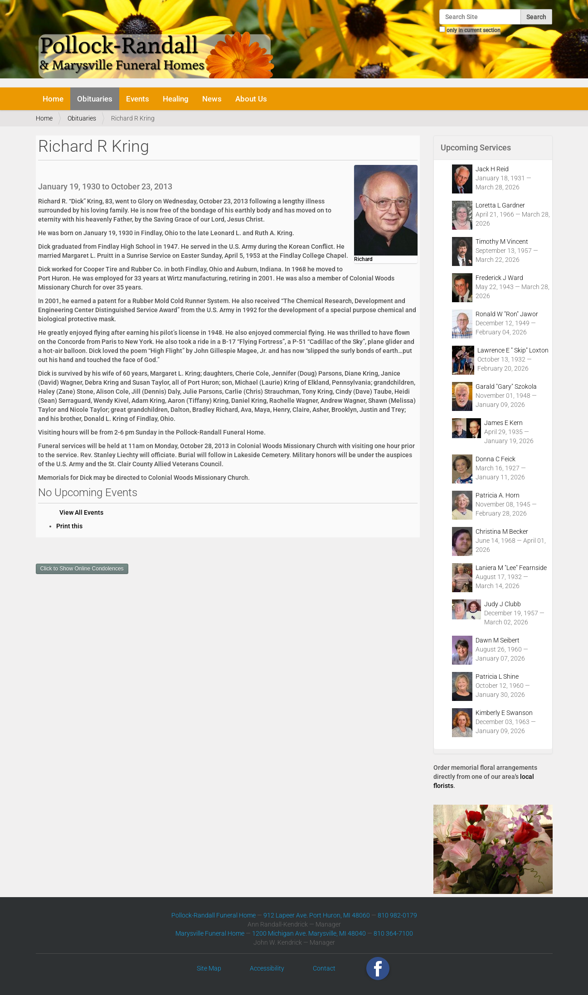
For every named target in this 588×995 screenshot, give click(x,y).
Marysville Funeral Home (209, 933)
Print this (69, 526)
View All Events (81, 512)
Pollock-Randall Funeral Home (213, 915)
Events (137, 98)
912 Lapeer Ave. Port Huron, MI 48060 (316, 915)
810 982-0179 (397, 915)
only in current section (474, 30)
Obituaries (94, 98)
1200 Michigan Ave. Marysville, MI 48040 (309, 933)
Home (53, 98)
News (212, 98)
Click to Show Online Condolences (82, 568)
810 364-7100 (393, 933)
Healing (176, 98)
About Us (251, 98)
